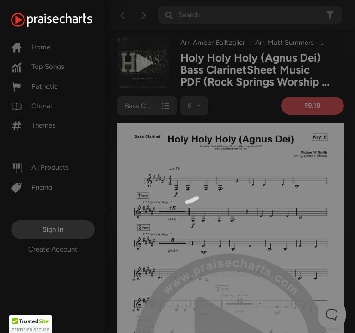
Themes (33, 125)
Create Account (53, 249)
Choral (31, 106)
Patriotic (34, 86)
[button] (30, 324)
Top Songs (37, 66)
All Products (40, 167)
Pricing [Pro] (31, 187)
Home (30, 47)
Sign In (53, 229)
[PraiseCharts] (63, 20)
